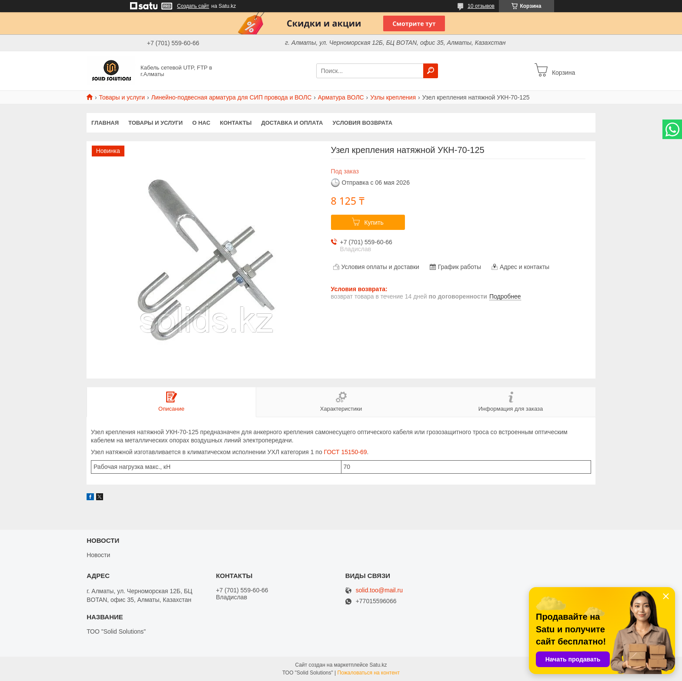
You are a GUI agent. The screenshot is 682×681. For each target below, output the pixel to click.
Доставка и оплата (292, 123)
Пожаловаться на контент (369, 673)
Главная (105, 123)
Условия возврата (363, 123)
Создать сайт (193, 6)
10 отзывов (481, 6)
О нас (201, 123)
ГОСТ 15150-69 (345, 451)
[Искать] (430, 70)
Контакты (236, 123)
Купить (373, 222)
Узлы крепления (393, 97)
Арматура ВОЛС (341, 97)
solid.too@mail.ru (379, 590)
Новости (98, 554)
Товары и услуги (122, 97)
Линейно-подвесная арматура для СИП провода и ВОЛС (231, 97)
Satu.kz (378, 665)
